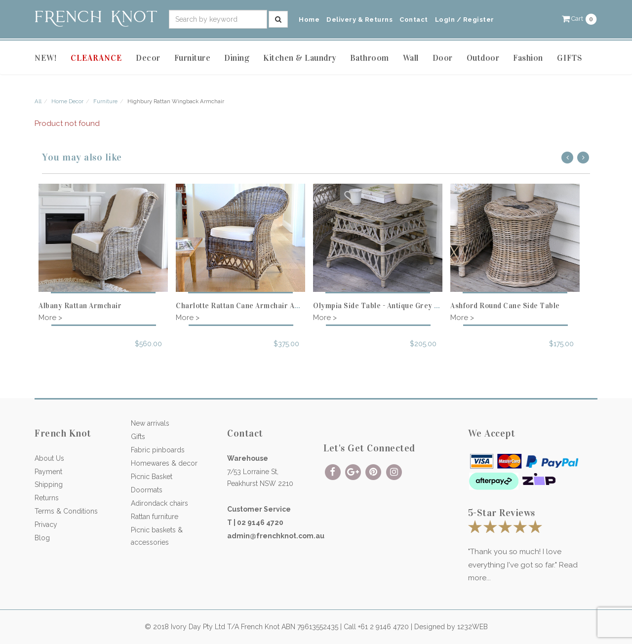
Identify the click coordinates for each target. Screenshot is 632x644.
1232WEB (472, 627)
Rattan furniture (154, 517)
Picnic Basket (151, 477)
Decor (148, 58)
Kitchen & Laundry (299, 58)
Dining (236, 58)
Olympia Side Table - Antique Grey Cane (382, 305)
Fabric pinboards (158, 450)
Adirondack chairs (159, 503)
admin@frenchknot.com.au (275, 536)
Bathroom (369, 58)
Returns (47, 498)
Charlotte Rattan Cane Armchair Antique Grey (255, 305)
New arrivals (150, 423)
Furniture (192, 58)
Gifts (138, 437)
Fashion (528, 58)
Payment (48, 472)
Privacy (46, 524)
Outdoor (483, 58)
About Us (49, 458)
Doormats (146, 490)
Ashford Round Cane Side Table (505, 305)
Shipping (49, 484)
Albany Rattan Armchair (80, 305)
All (38, 101)
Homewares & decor (164, 463)
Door (443, 58)
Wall (411, 58)
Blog (42, 538)
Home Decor (67, 101)
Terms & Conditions (66, 511)
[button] (579, 18)
